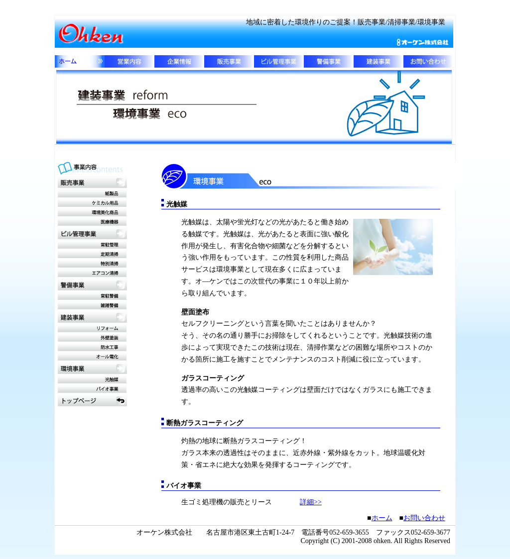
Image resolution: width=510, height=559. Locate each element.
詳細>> (311, 502)
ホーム (382, 518)
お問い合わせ (424, 518)
